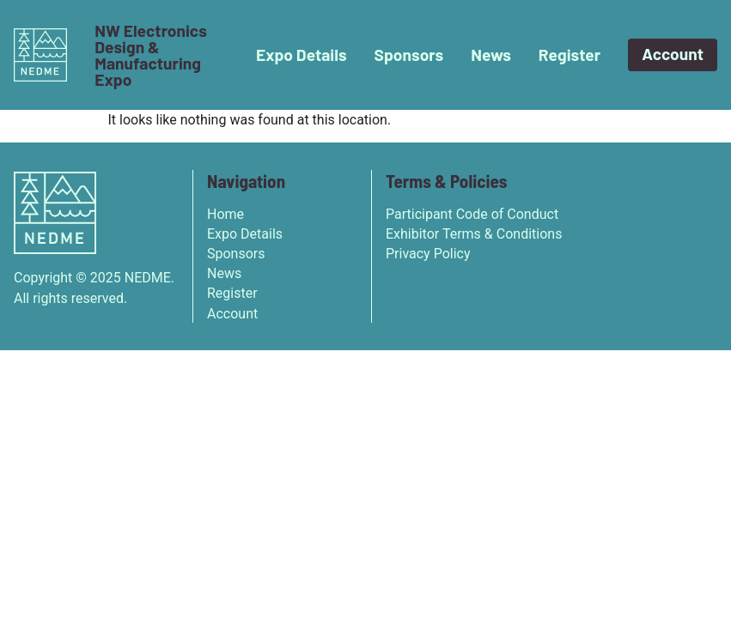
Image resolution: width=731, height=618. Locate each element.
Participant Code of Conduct (472, 214)
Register (569, 54)
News (491, 54)
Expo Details (301, 54)
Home (225, 214)
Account (673, 54)
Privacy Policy (428, 253)
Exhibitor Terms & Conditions (474, 234)
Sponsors (409, 54)
